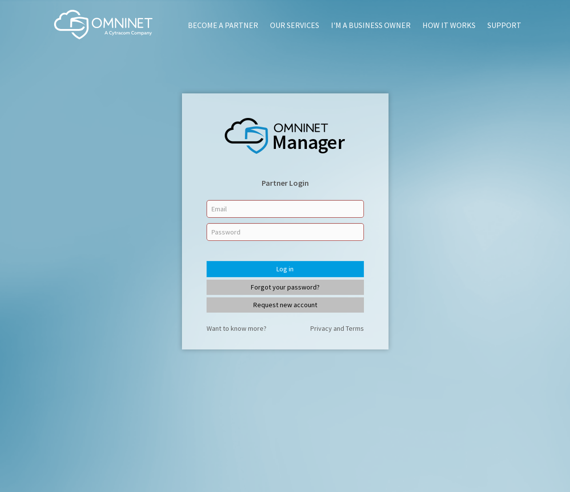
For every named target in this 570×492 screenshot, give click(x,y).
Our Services (294, 25)
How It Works (449, 25)
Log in (285, 268)
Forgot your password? (285, 287)
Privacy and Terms (337, 328)
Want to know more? (237, 328)
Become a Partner (223, 25)
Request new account (285, 304)
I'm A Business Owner (371, 25)
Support (504, 25)
